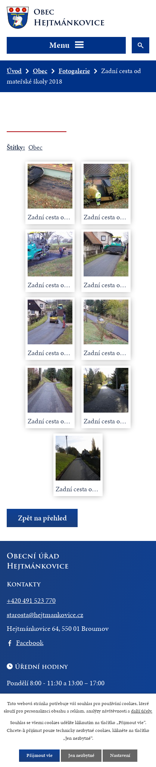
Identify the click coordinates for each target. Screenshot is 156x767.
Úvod (14, 70)
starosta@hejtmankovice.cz (45, 615)
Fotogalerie (74, 70)
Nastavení (120, 755)
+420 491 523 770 (31, 600)
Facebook (29, 643)
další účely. (141, 711)
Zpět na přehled (42, 518)
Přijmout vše (39, 755)
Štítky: (16, 147)
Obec (40, 70)
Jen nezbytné (81, 755)
